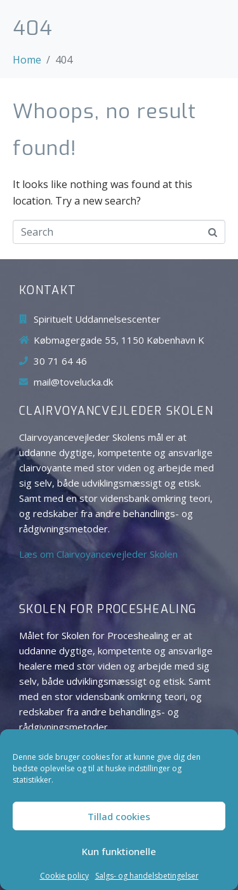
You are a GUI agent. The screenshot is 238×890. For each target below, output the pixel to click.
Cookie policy (64, 876)
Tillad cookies (119, 816)
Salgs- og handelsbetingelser (147, 876)
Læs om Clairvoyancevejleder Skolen (98, 554)
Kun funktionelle (119, 851)
